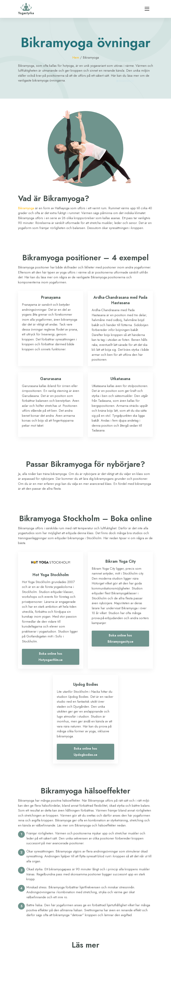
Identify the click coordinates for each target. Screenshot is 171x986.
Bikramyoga (26, 208)
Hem (75, 57)
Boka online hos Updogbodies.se (85, 751)
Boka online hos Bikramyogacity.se (120, 638)
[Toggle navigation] (147, 8)
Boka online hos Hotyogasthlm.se (51, 656)
